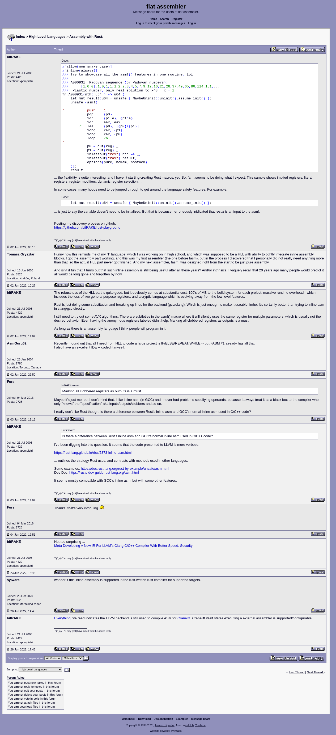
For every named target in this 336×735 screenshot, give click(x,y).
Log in (192, 23)
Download (144, 718)
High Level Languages (47, 37)
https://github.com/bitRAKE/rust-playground (87, 227)
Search (164, 19)
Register (177, 19)
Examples (182, 718)
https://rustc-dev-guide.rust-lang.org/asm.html (104, 472)
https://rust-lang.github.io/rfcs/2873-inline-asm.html (92, 453)
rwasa (178, 730)
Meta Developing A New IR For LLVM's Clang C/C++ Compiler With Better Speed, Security (123, 546)
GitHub (189, 725)
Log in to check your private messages (160, 23)
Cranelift (183, 618)
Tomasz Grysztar (164, 725)
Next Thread (315, 672)
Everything (62, 618)
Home (153, 19)
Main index (128, 718)
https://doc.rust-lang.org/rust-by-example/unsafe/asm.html (125, 469)
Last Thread (297, 672)
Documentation (163, 718)
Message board (201, 718)
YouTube (200, 725)
